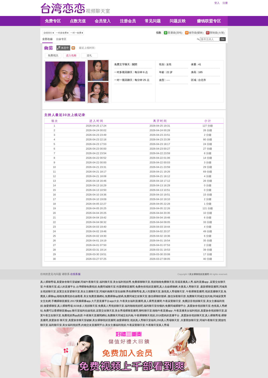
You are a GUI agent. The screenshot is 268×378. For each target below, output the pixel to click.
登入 (217, 2)
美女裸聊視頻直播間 (199, 274)
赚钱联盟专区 (209, 21)
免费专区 (53, 21)
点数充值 (78, 21)
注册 (225, 2)
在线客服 (75, 274)
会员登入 (103, 21)
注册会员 (128, 21)
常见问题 (153, 21)
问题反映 (178, 21)
